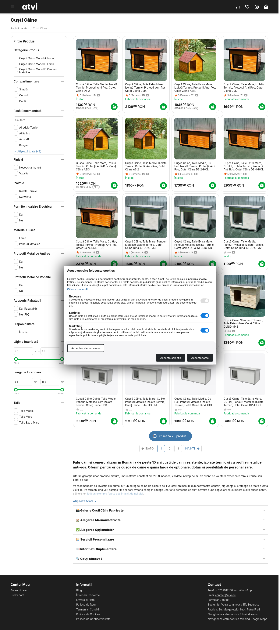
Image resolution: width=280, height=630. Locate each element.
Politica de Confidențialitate (93, 619)
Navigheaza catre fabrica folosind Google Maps (237, 619)
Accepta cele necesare (85, 348)
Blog (79, 590)
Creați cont (17, 595)
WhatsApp (245, 590)
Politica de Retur (86, 604)
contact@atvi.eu (225, 595)
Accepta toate (200, 357)
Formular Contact (218, 599)
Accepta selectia (170, 357)
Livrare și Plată (85, 599)
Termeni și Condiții (88, 609)
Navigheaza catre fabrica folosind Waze (232, 614)
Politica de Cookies (88, 614)
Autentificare (19, 590)
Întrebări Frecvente (88, 595)
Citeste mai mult (77, 289)
